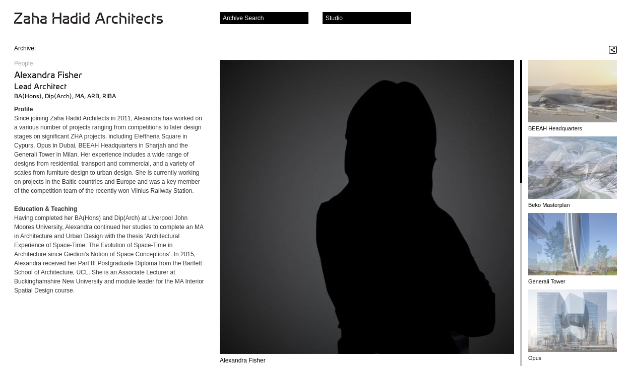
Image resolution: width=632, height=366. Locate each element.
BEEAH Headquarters (555, 128)
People (23, 63)
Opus (534, 358)
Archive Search (243, 18)
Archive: (25, 48)
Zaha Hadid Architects (96, 19)
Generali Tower (546, 281)
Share (613, 50)
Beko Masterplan (549, 205)
